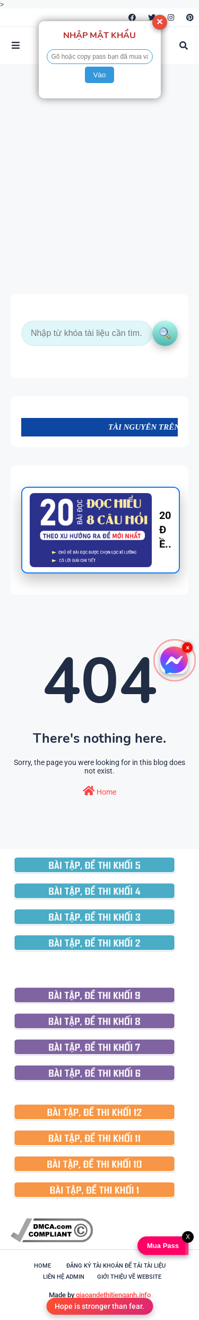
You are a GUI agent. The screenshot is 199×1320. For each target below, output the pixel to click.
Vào (99, 75)
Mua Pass (162, 1246)
